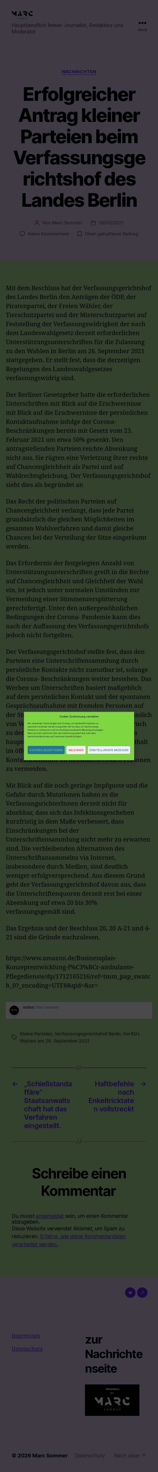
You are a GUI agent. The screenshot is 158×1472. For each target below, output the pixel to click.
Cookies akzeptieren (46, 750)
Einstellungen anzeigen (108, 750)
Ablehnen (76, 750)
